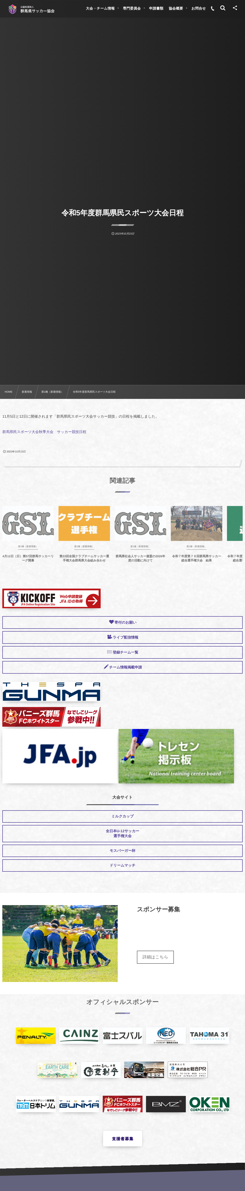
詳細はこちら (155, 957)
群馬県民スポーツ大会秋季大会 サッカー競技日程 (44, 432)
